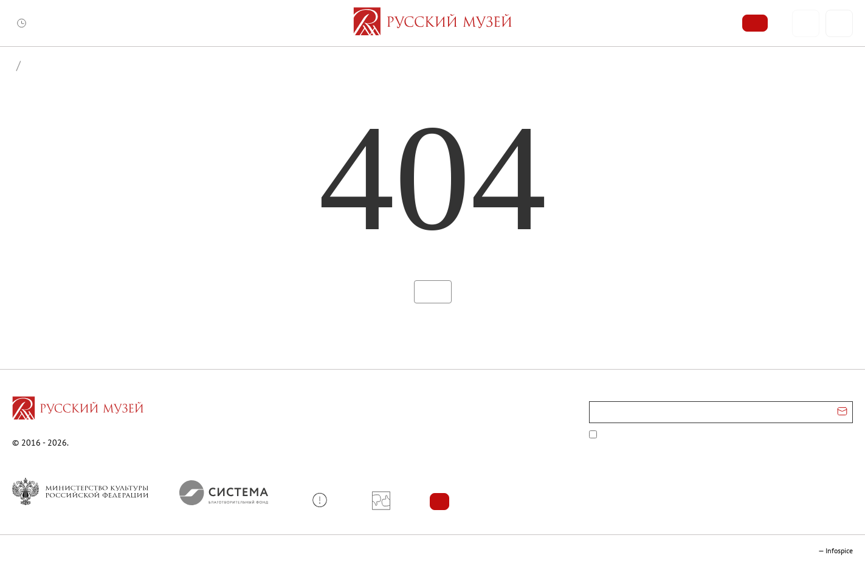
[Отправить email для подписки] (842, 412)
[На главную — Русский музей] (432, 23)
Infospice (839, 550)
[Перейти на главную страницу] (77, 410)
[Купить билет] (755, 23)
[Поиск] (839, 23)
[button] (324, 500)
